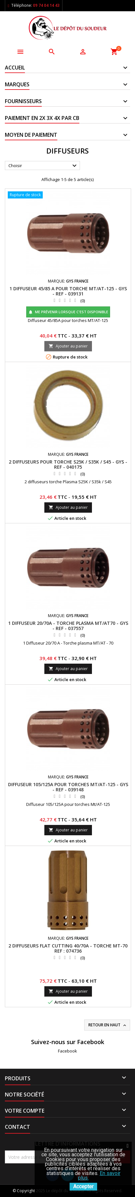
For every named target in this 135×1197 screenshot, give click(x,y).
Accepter (83, 1186)
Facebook (67, 1051)
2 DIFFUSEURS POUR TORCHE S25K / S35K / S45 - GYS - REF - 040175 (68, 464)
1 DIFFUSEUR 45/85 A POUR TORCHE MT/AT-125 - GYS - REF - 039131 (68, 291)
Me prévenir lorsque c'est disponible (68, 311)
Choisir (43, 166)
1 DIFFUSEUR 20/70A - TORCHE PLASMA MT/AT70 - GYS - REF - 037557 (68, 625)
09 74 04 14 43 (46, 5)
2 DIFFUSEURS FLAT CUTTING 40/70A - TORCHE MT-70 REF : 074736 (68, 948)
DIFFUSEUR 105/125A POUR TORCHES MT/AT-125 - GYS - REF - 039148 (68, 787)
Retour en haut (107, 1025)
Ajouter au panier (68, 346)
